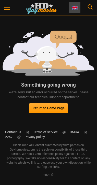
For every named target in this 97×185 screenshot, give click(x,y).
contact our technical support (39, 97)
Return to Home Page (49, 108)
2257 (9, 137)
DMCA (74, 132)
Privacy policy (35, 137)
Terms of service (45, 132)
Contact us (13, 132)
